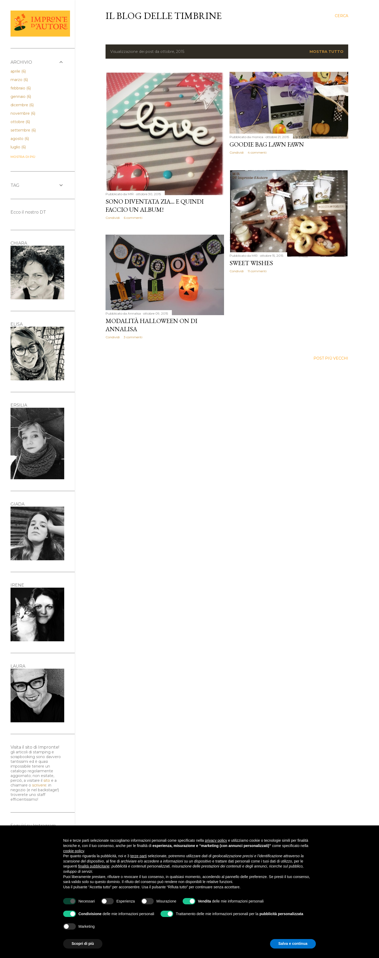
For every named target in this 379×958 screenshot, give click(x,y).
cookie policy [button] (73, 851)
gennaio (21, 96)
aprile (18, 71)
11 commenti (257, 271)
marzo (19, 79)
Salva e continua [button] (292, 943)
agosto (20, 138)
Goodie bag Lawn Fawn (267, 144)
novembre (23, 113)
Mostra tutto (326, 51)
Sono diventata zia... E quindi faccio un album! (155, 205)
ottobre (20, 121)
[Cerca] (341, 15)
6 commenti (133, 218)
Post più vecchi (330, 358)
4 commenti (257, 152)
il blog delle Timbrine (164, 15)
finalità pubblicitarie (93, 866)
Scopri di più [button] (83, 943)
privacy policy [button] (216, 840)
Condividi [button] (113, 218)
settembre (23, 130)
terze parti (138, 856)
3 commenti (133, 337)
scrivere (39, 785)
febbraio (21, 88)
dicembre (22, 105)
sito (46, 780)
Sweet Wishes (251, 263)
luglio (18, 147)
